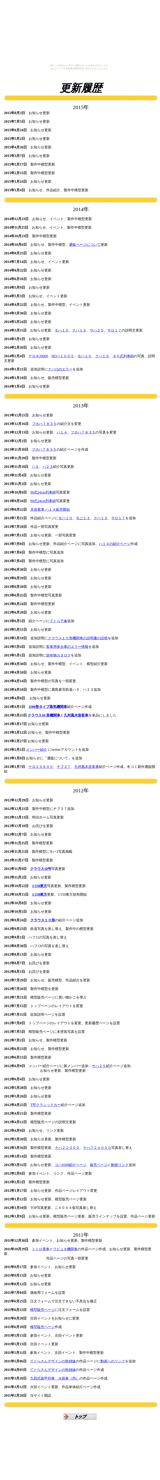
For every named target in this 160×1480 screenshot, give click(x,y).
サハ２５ (97, 330)
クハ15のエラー (60, 369)
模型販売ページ (42, 1310)
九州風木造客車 (86, 767)
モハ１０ (62, 330)
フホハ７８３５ (44, 424)
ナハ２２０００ (67, 1148)
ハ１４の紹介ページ (115, 544)
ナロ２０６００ (41, 767)
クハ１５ (79, 330)
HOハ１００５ (62, 356)
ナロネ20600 (38, 356)
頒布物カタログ (58, 655)
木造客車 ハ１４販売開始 (50, 509)
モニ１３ (83, 518)
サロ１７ (114, 330)
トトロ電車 (40, 1249)
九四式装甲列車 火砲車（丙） (54, 1378)
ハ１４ (62, 432)
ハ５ (35, 466)
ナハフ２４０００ (97, 1148)
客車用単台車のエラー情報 (67, 647)
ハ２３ (47, 466)
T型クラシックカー (45, 1105)
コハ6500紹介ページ (70, 1165)
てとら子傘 (58, 621)
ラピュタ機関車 (65, 1249)
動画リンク (120, 1165)
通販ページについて (85, 244)
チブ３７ (64, 767)
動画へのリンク (112, 1361)
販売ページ (98, 1165)
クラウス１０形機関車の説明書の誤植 (78, 638)
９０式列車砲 (123, 356)
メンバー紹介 (36, 749)
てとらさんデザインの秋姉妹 (53, 1361)
